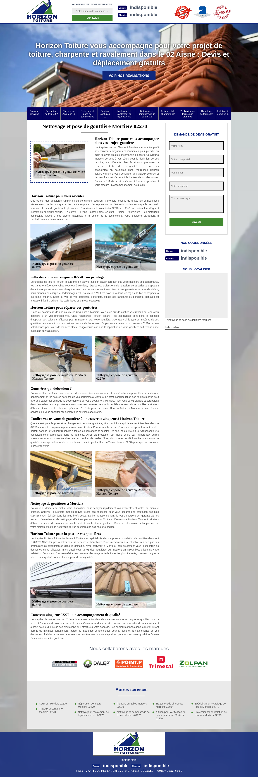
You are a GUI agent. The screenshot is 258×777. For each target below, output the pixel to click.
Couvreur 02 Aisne (34, 112)
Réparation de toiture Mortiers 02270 (89, 705)
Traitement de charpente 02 (168, 112)
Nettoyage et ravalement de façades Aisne (124, 114)
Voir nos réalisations (129, 76)
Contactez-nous (169, 771)
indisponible (194, 250)
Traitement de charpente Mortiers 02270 (169, 705)
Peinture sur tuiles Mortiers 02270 (132, 705)
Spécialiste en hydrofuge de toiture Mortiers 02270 (210, 705)
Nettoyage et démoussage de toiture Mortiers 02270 (133, 714)
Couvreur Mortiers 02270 (53, 703)
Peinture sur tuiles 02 (105, 114)
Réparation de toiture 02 (51, 112)
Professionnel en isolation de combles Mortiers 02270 (211, 714)
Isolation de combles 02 (223, 112)
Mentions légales (139, 771)
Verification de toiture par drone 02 (187, 114)
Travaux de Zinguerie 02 (68, 112)
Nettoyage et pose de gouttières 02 (87, 114)
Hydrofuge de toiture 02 (206, 112)
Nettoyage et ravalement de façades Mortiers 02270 (93, 714)
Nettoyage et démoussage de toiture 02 (146, 114)
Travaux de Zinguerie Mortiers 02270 (51, 710)
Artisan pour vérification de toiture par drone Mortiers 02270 (171, 715)
